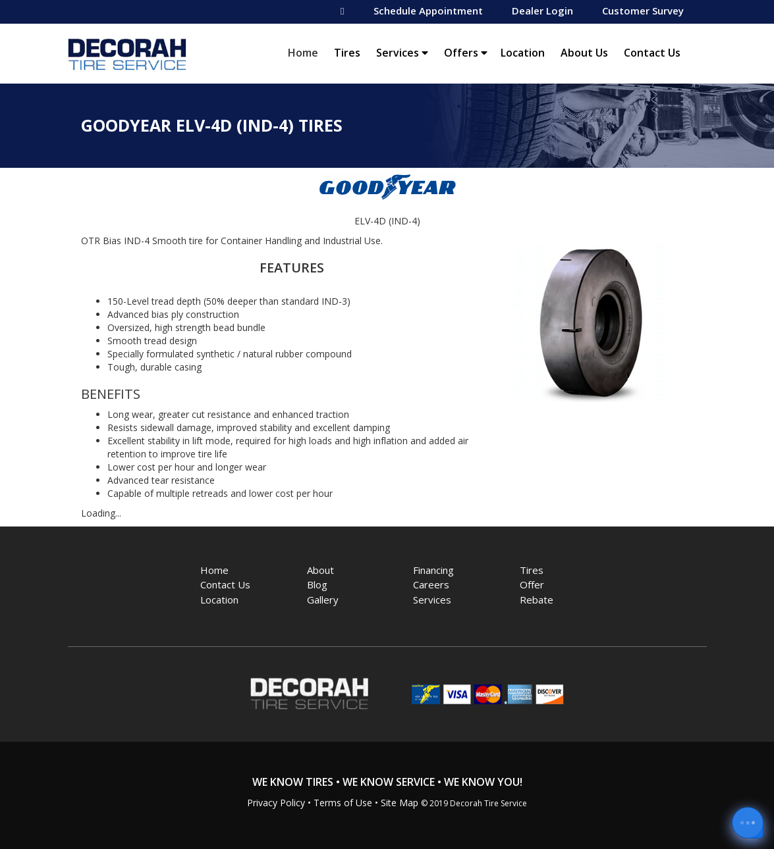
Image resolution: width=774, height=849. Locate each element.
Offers (465, 52)
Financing (433, 570)
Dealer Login (542, 10)
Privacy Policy (276, 802)
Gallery (323, 599)
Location (523, 52)
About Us (584, 52)
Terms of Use (343, 802)
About (320, 570)
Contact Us (652, 52)
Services (402, 52)
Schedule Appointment (428, 10)
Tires (347, 52)
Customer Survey (643, 10)
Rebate (536, 599)
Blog (317, 584)
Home (306, 52)
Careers (431, 584)
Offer (532, 584)
